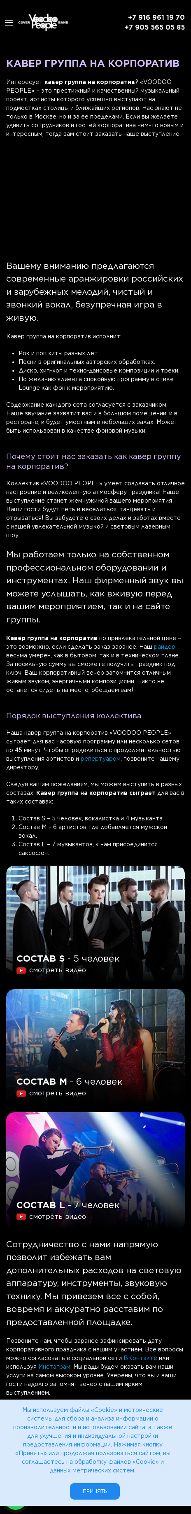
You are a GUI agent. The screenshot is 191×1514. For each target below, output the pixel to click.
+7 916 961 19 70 (156, 17)
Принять (95, 1491)
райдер (164, 646)
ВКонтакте (140, 1358)
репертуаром (101, 758)
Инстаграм (54, 1366)
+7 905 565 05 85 (155, 27)
